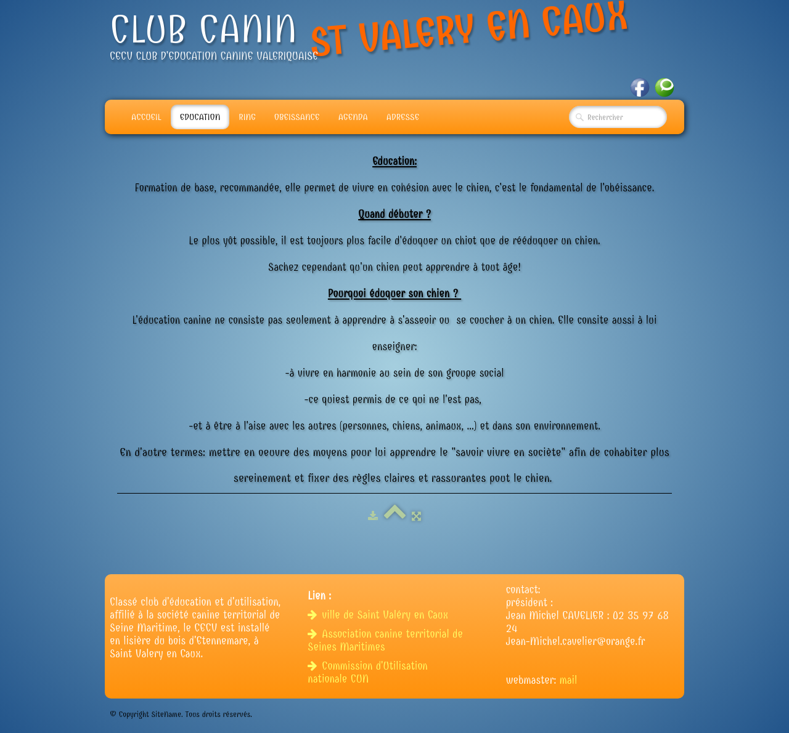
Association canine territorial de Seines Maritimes (385, 641)
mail (569, 680)
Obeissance (297, 116)
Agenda (353, 116)
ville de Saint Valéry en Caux (379, 615)
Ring (247, 116)
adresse (402, 116)
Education (200, 116)
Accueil (146, 116)
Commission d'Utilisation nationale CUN (367, 673)
